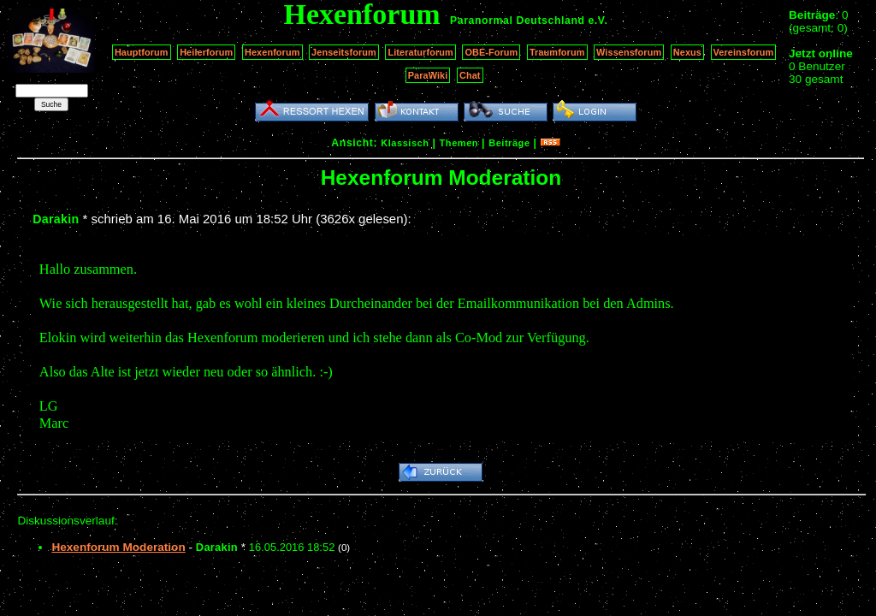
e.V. (597, 21)
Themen (459, 143)
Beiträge (509, 143)
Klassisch (405, 143)
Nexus (687, 52)
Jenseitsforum (343, 52)
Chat (470, 75)
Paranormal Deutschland (517, 21)
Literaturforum (420, 52)
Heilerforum (206, 52)
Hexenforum (272, 52)
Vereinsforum (743, 52)
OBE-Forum (491, 52)
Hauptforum (142, 52)
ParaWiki (428, 75)
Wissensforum (628, 52)
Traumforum (557, 52)
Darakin (56, 219)
